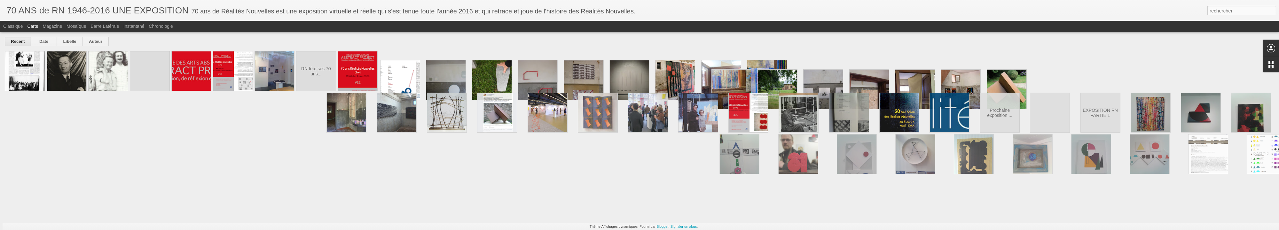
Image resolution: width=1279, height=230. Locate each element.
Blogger (662, 226)
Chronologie (161, 26)
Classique (13, 26)
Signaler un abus (684, 226)
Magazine (52, 26)
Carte (32, 26)
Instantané (133, 26)
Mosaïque (76, 26)
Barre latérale (104, 26)
